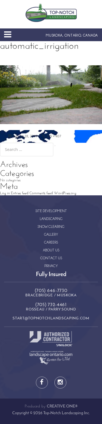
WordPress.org (65, 193)
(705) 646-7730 (51, 290)
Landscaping (51, 218)
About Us (51, 250)
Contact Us (51, 258)
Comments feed (41, 193)
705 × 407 (54, 136)
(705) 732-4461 (51, 305)
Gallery (51, 234)
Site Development (51, 211)
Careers (51, 242)
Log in (5, 193)
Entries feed (19, 193)
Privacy (51, 266)
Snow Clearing (51, 226)
